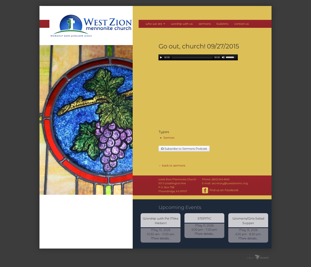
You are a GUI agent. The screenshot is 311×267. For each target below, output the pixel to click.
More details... (161, 238)
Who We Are (155, 24)
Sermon (169, 138)
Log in (250, 257)
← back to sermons (171, 165)
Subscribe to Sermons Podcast (184, 148)
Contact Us (241, 24)
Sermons (205, 24)
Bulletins (222, 24)
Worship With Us (182, 24)
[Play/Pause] (161, 57)
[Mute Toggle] (223, 57)
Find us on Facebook (220, 190)
